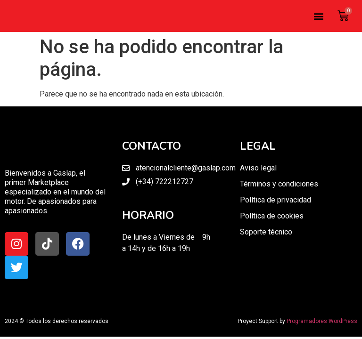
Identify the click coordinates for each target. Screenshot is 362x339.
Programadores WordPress (322, 321)
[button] (318, 16)
